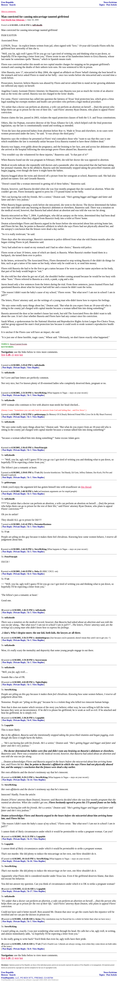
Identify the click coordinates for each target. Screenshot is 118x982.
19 (2, 919)
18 (2, 889)
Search (12, 5)
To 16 (29, 861)
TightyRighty (41, 682)
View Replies (33, 367)
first (3, 354)
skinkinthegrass (42, 638)
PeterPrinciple (40, 447)
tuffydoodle (39, 365)
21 (13, 354)
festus (38, 919)
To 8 (29, 720)
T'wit (36, 472)
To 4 (29, 574)
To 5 (29, 552)
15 (2, 777)
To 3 (29, 494)
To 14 (29, 780)
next (17, 354)
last (21, 354)
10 (2, 610)
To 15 (29, 839)
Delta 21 (38, 571)
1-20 (8, 354)
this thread (86, 487)
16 (2, 836)
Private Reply (20, 367)
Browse (4, 5)
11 (2, 638)
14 (2, 718)
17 (2, 859)
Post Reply (7, 367)
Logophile (39, 718)
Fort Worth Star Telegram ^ (13, 20)
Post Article (111, 5)
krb (36, 491)
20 (2, 944)
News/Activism (110, 2)
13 (2, 682)
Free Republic (7, 2)
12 (2, 660)
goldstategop (40, 414)
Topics (102, 5)
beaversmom (41, 660)
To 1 (29, 395)
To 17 (29, 891)
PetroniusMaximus (42, 524)
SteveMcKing (40, 393)
